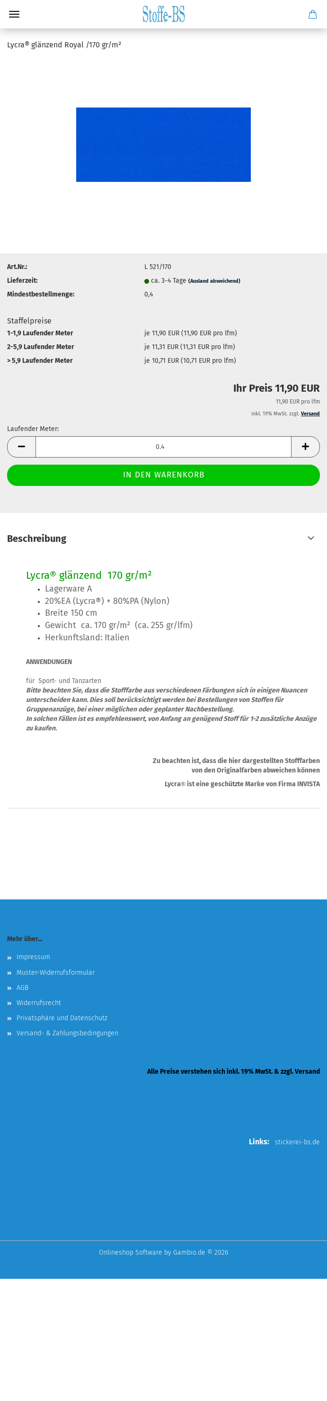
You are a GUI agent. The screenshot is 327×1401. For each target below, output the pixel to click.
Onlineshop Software (130, 1252)
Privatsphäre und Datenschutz (62, 1018)
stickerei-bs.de (297, 1142)
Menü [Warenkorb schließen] (14, 14)
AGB (22, 988)
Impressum (33, 957)
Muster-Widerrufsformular (56, 973)
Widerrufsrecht (39, 1003)
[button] (21, 447)
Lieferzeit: (22, 281)
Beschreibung (36, 538)
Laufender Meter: (33, 429)
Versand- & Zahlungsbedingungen (67, 1033)
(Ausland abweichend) (214, 281)
